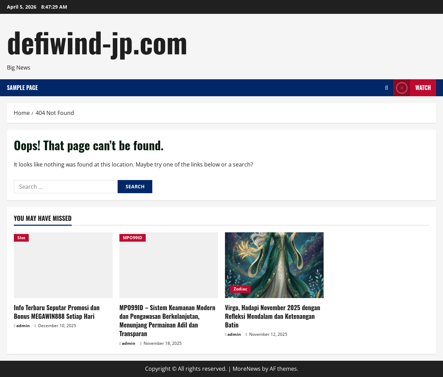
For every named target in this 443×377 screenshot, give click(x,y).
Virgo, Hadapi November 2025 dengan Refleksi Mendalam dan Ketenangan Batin (272, 316)
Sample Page (22, 87)
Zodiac (240, 289)
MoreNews (247, 368)
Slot (21, 238)
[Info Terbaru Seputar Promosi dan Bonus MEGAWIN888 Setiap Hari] (63, 265)
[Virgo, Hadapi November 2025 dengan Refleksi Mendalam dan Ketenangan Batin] (274, 265)
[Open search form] (386, 88)
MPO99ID (132, 238)
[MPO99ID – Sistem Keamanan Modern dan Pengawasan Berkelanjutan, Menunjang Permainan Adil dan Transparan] (168, 265)
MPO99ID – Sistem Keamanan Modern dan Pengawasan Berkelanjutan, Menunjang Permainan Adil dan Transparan (167, 320)
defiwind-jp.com (97, 41)
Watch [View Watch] (412, 87)
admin (23, 326)
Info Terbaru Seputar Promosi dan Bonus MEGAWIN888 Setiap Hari (57, 312)
